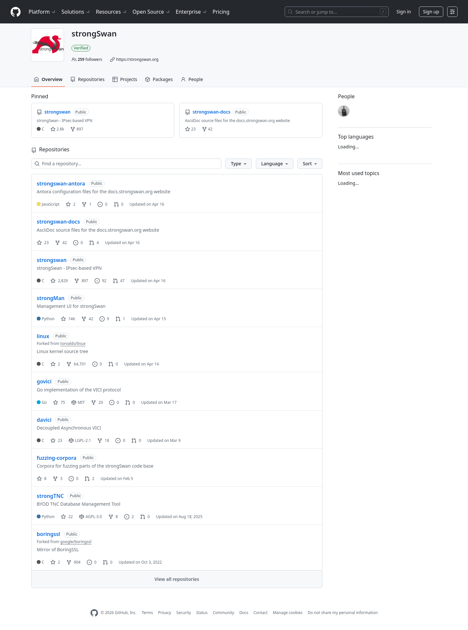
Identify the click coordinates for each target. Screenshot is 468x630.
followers (90, 59)
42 (207, 129)
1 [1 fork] (86, 204)
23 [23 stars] (43, 242)
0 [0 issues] (102, 204)
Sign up (431, 11)
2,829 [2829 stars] (59, 280)
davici (44, 419)
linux (43, 336)
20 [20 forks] (97, 402)
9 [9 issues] (104, 319)
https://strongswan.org (137, 59)
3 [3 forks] (57, 478)
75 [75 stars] (59, 402)
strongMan (51, 298)
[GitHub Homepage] (94, 613)
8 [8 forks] (113, 516)
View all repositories (176, 579)
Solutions (76, 11)
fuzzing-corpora (56, 457)
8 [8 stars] (41, 478)
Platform (42, 11)
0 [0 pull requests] (119, 204)
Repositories (87, 79)
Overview (48, 79)
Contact (260, 612)
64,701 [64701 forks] (76, 364)
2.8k (57, 129)
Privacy (164, 612)
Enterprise (191, 11)
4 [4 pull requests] (94, 242)
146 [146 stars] (68, 319)
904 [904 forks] (73, 562)
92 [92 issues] (101, 280)
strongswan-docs (58, 221)
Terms (147, 612)
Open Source (152, 11)
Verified (81, 48)
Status (202, 612)
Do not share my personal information (343, 612)
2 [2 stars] (70, 204)
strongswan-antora (61, 183)
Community (223, 612)
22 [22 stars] (67, 516)
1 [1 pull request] (120, 319)
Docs (243, 612)
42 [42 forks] (61, 242)
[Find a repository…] (126, 163)
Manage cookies (287, 612)
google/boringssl (76, 541)
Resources (111, 11)
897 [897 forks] (81, 280)
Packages (159, 79)
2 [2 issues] (129, 516)
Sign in (403, 11)
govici (44, 381)
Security (183, 612)
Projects (124, 79)
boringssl (48, 534)
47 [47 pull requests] (119, 280)
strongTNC (50, 496)
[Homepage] (15, 12)
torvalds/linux (72, 343)
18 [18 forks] (103, 440)
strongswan (52, 260)
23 (190, 129)
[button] (238, 163)
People (192, 79)
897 (76, 129)
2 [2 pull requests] (89, 478)
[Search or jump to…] (336, 12)
